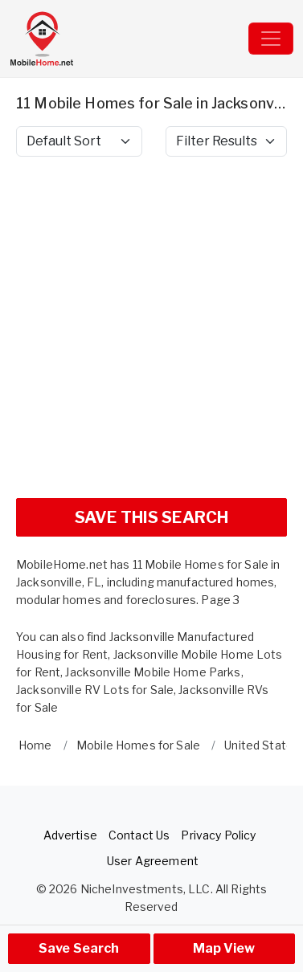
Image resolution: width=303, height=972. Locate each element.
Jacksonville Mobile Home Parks (152, 672)
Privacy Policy (218, 835)
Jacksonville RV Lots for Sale (95, 689)
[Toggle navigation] (270, 38)
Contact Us (139, 835)
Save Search (79, 948)
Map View (224, 948)
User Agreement (153, 861)
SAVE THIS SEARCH (151, 517)
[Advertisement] (151, 333)
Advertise (70, 835)
